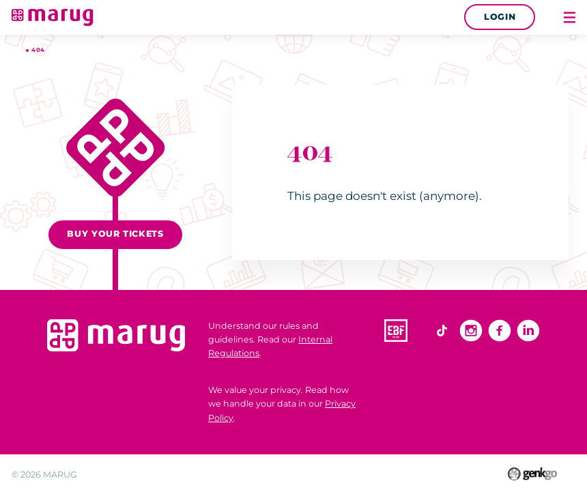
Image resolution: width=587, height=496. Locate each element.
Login (499, 17)
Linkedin (528, 330)
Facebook (499, 330)
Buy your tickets (115, 234)
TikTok (442, 330)
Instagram (471, 330)
